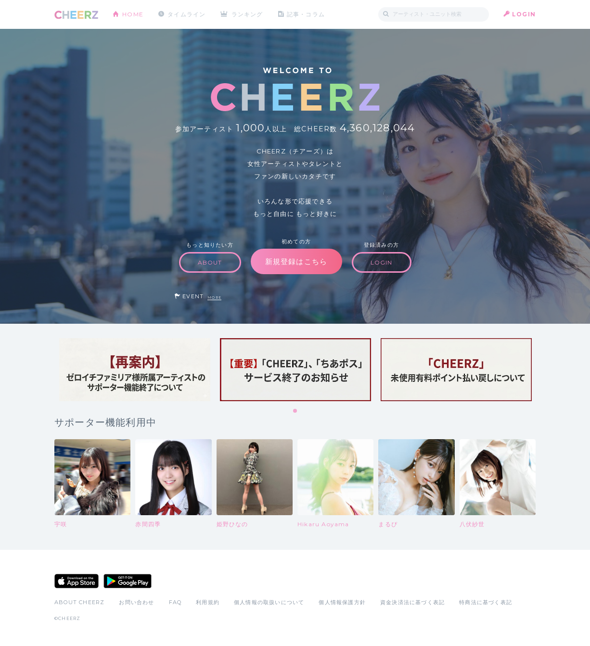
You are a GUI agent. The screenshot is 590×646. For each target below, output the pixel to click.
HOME (132, 14)
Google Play (127, 581)
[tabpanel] (134, 369)
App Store (76, 581)
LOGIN (524, 14)
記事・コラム (306, 14)
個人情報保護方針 (342, 602)
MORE (214, 297)
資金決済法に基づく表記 (412, 602)
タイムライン (186, 14)
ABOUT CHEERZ (79, 602)
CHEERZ (76, 15)
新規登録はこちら (296, 261)
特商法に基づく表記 (485, 602)
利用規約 (207, 602)
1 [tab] (295, 411)
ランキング (247, 14)
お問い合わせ (136, 602)
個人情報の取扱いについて (269, 602)
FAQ (175, 602)
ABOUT (210, 262)
